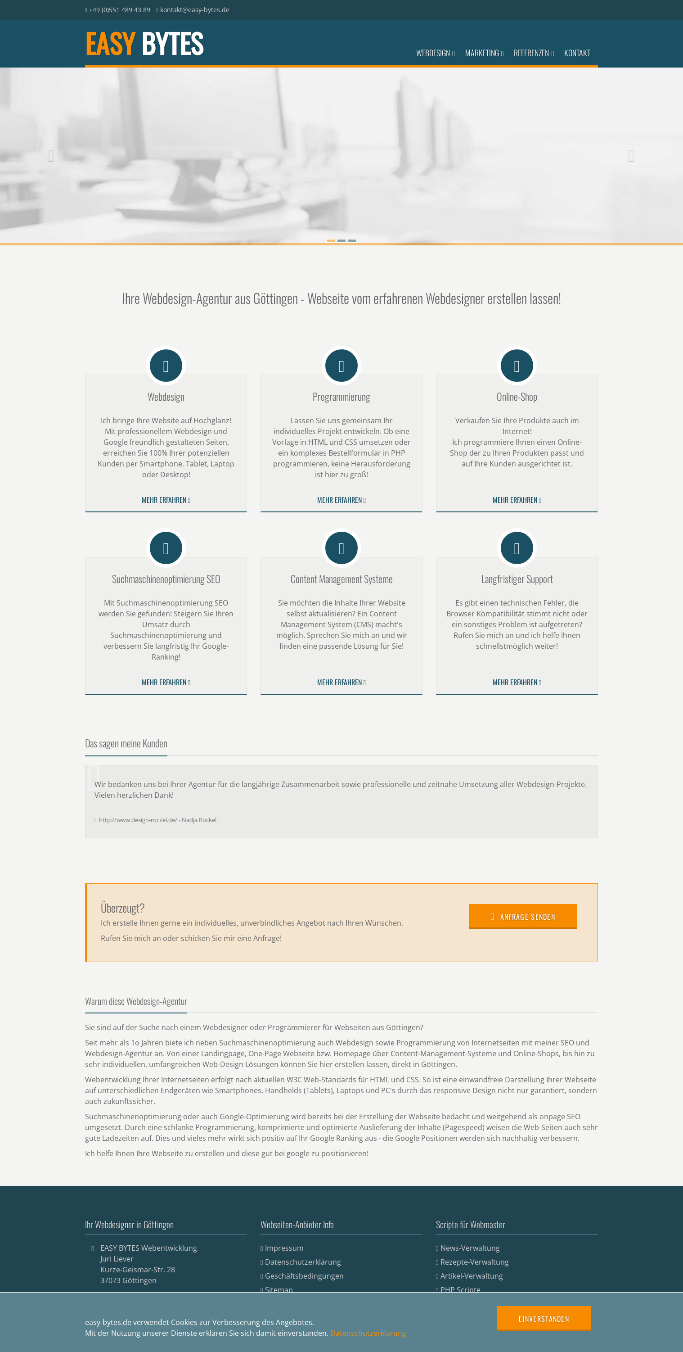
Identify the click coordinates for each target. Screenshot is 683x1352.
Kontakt (577, 53)
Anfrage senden (522, 916)
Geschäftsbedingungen (304, 1276)
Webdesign (435, 53)
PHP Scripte (460, 1290)
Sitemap (279, 1290)
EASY (144, 43)
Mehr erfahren (166, 499)
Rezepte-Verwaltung (474, 1262)
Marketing (484, 53)
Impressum (284, 1248)
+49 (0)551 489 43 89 (119, 9)
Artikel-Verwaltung (471, 1276)
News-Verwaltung (470, 1248)
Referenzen (534, 53)
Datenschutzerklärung (303, 1262)
